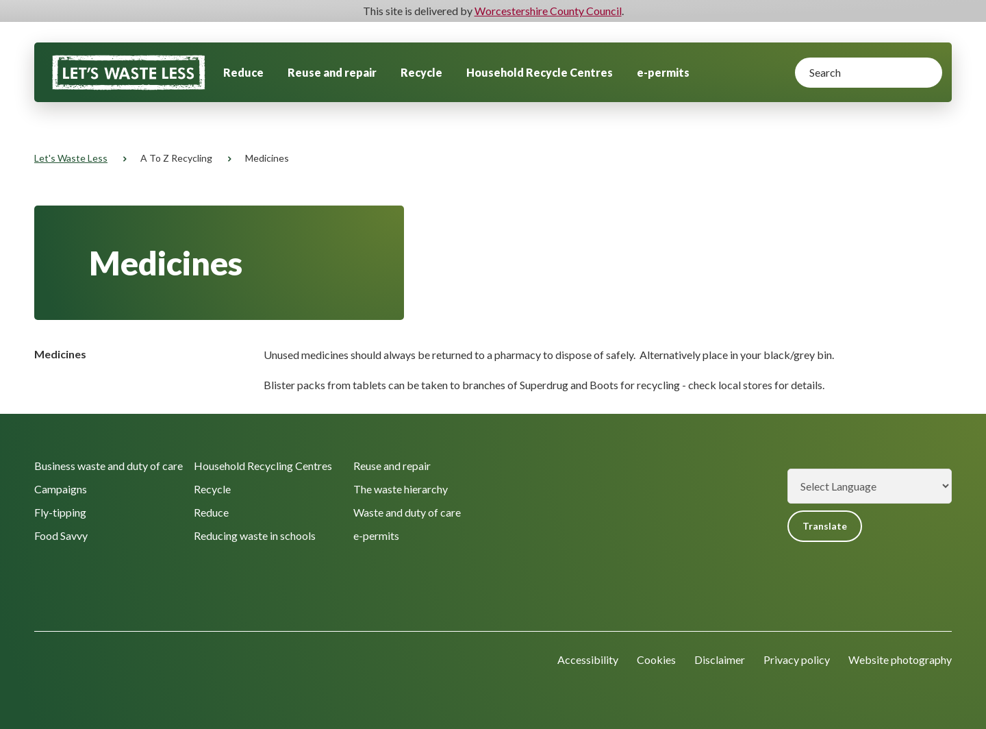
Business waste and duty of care (108, 465)
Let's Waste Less (71, 158)
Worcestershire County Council (548, 10)
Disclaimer (719, 659)
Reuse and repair (332, 72)
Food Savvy (61, 535)
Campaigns (60, 488)
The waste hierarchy (400, 488)
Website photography (900, 659)
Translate (824, 526)
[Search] (868, 73)
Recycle (421, 72)
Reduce (243, 72)
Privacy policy (796, 659)
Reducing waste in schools (255, 535)
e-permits (663, 72)
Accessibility (587, 659)
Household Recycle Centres (539, 72)
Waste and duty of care (407, 512)
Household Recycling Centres (263, 465)
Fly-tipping (60, 512)
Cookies (656, 659)
